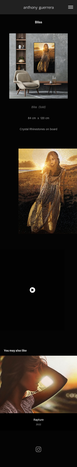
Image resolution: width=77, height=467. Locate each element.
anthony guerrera (38, 7)
